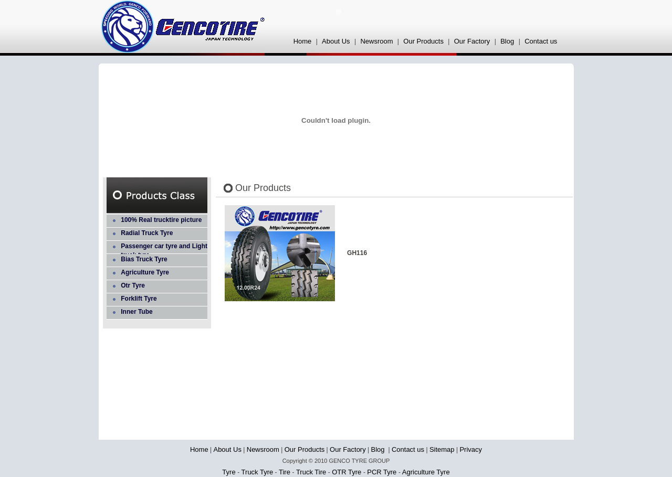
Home (302, 41)
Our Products (423, 41)
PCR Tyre (382, 472)
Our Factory (472, 41)
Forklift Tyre (138, 298)
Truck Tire (311, 472)
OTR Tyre (347, 472)
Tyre (229, 472)
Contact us (540, 41)
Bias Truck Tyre (144, 259)
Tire (284, 472)
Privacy (470, 449)
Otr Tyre (133, 285)
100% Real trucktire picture (161, 220)
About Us (336, 41)
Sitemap (442, 449)
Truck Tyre (258, 472)
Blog (508, 41)
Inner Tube (136, 311)
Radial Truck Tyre (147, 233)
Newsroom (376, 41)
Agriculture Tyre (145, 272)
